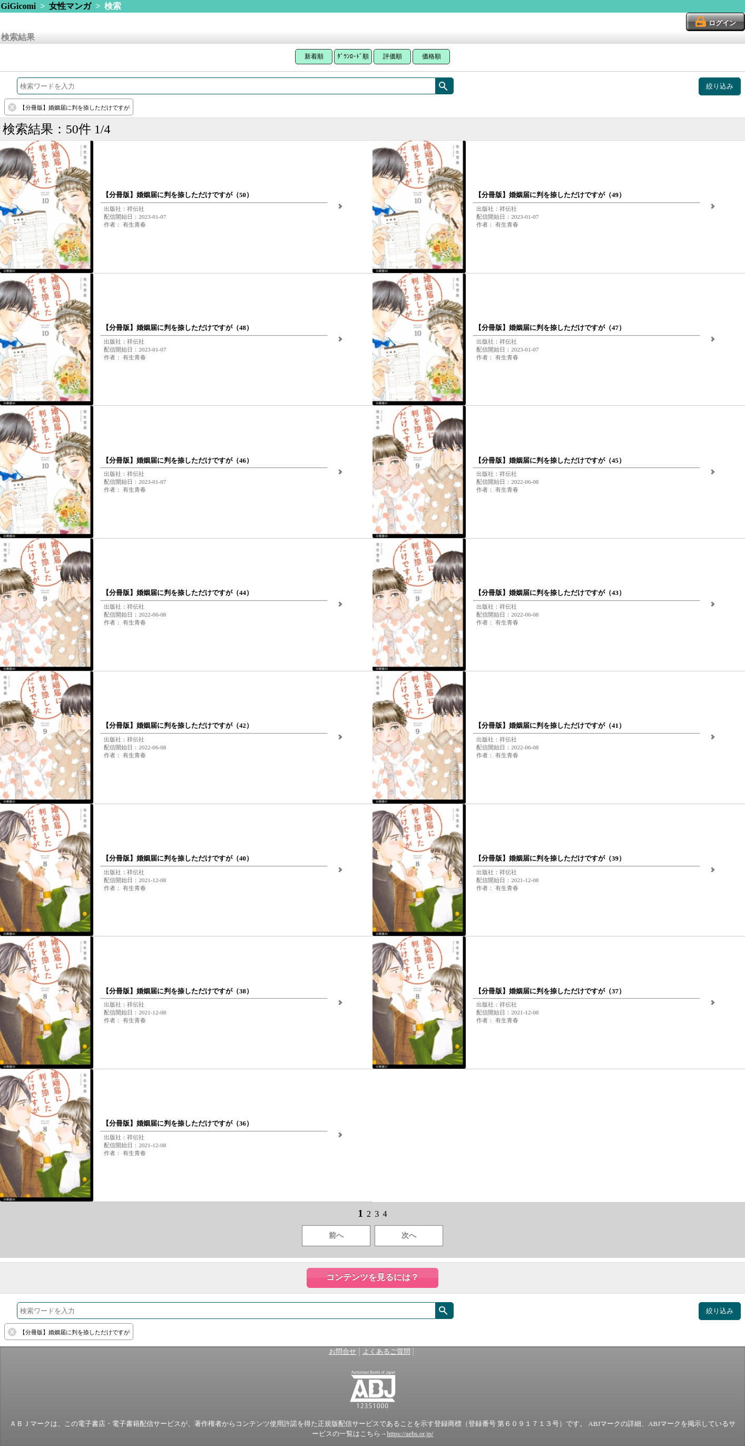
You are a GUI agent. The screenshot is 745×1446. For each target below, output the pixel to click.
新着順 (314, 56)
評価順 (392, 56)
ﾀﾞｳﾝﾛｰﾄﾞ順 (353, 56)
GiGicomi (18, 6)
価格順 (431, 56)
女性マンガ (70, 6)
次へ (408, 1235)
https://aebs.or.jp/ (410, 1434)
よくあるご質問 (386, 1351)
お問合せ (342, 1351)
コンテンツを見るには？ (372, 1277)
